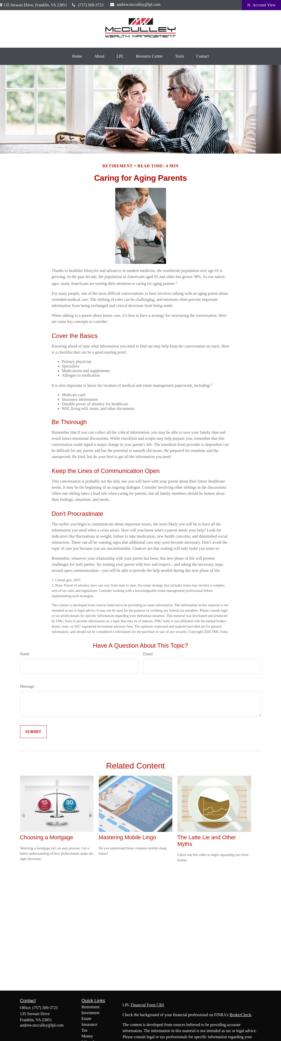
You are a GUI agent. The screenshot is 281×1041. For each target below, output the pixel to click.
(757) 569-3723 (87, 5)
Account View (261, 5)
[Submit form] (33, 731)
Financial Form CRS (147, 1005)
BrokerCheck (240, 1015)
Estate (86, 1018)
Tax (84, 1030)
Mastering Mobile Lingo (127, 837)
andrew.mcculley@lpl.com (135, 4)
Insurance (89, 1024)
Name (25, 654)
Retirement (90, 1007)
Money (87, 1036)
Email (148, 654)
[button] (77, 56)
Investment (90, 1013)
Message (27, 686)
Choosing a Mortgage (46, 837)
